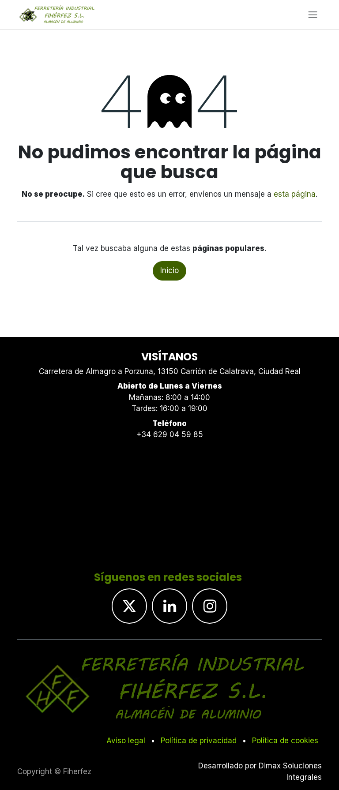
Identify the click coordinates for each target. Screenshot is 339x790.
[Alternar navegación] (313, 14)
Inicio (169, 270)
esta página (295, 194)
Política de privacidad (199, 740)
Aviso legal (125, 740)
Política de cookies (285, 740)
